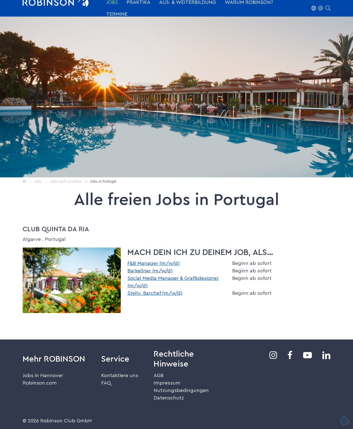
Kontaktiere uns (119, 375)
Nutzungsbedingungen (181, 390)
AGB (159, 375)
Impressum (167, 382)
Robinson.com (40, 382)
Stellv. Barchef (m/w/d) (155, 293)
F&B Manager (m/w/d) (153, 263)
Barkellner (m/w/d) (150, 270)
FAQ (106, 382)
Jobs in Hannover (43, 375)
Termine (116, 14)
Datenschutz (169, 397)
